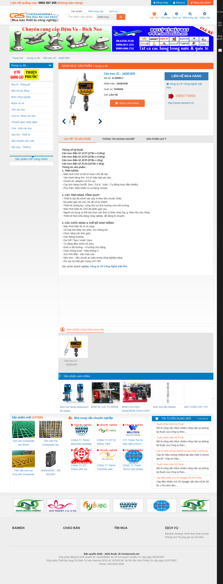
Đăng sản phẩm (201, 2)
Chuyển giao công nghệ (24, 122)
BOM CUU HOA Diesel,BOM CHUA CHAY (136, 409)
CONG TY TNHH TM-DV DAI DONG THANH (133, 467)
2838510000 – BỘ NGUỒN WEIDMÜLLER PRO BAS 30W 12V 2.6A (51, 472)
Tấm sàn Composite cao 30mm (23, 442)
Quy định (220, 24)
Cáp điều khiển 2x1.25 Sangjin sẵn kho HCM (178, 477)
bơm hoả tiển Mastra (164, 407)
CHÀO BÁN (71, 528)
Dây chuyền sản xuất (22, 140)
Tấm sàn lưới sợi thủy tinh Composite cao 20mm (23, 472)
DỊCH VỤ (171, 528)
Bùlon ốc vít (17, 103)
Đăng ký (179, 2)
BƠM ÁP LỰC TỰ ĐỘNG (104, 407)
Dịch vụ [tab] (113, 11)
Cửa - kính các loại (21, 128)
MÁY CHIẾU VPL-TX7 (196, 407)
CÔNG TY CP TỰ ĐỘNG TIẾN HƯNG (106, 442)
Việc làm (154, 15)
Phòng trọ (89, 569)
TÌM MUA (121, 528)
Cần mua (166, 15)
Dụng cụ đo (33, 58)
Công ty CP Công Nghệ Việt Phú (184, 85)
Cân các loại (18, 109)
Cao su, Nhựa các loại (23, 115)
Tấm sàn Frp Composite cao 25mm (51, 443)
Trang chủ (17, 58)
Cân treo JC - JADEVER (56, 58)
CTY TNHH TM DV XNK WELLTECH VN (133, 442)
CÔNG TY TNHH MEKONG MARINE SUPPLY (81, 442)
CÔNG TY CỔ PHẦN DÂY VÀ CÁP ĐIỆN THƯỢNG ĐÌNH (79, 467)
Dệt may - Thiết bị (21, 147)
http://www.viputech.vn (180, 102)
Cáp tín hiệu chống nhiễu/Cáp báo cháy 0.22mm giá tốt (183, 451)
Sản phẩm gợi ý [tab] (156, 139)
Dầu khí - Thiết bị (20, 134)
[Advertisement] (136, 299)
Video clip (204, 15)
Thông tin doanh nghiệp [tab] (118, 139)
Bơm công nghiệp (20, 97)
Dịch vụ (176, 15)
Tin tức (220, 12)
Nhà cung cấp (190, 15)
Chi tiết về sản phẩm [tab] (77, 139)
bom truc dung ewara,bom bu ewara (74, 409)
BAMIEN (18, 528)
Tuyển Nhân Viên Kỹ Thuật (169, 424)
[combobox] (115, 16)
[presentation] (58, 398)
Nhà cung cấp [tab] (95, 11)
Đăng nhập (161, 2)
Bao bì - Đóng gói (20, 84)
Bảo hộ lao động (20, 90)
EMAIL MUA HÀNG (127, 103)
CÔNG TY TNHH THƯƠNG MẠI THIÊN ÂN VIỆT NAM (106, 467)
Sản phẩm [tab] (76, 11)
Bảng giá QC (220, 37)
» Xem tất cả (202, 419)
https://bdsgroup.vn (107, 569)
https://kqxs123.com (128, 569)
